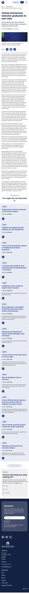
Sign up (7, 521)
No (6, 489)
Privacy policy (5, 582)
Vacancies (4, 580)
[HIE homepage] (3, 2)
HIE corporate (16, 28)
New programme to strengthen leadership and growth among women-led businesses (13, 309)
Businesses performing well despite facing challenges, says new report (13, 334)
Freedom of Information (7, 585)
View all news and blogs (14, 465)
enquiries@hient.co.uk (6, 566)
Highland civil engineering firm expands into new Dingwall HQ (13, 228)
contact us (17, 483)
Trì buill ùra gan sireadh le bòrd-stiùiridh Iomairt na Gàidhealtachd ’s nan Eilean (14, 268)
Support (3, 575)
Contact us (4, 561)
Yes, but (8, 492)
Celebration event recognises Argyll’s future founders (12, 287)
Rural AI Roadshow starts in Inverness (12, 378)
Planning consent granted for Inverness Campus (12, 447)
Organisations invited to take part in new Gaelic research (14, 210)
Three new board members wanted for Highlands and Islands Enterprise (14, 248)
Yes (8, 486)
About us (3, 577)
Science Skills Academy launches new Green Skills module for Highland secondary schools (14, 402)
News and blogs (9, 6)
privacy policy (14, 525)
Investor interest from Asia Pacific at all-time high (14, 356)
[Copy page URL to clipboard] (14, 49)
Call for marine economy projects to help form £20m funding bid (13, 426)
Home (3, 6)
